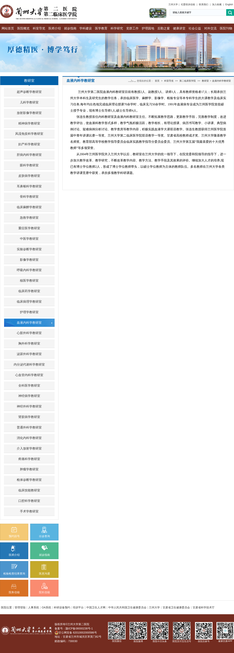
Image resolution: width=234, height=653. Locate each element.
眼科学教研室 (29, 165)
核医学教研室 (29, 280)
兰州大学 (173, 4)
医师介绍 (54, 28)
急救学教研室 (29, 217)
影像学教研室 (29, 259)
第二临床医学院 (187, 80)
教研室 (29, 81)
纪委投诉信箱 (188, 4)
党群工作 (132, 28)
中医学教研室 (29, 238)
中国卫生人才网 (95, 607)
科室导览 (39, 28)
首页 (157, 80)
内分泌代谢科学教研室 (29, 364)
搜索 (230, 12)
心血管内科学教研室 (29, 375)
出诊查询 (44, 532)
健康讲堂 (179, 28)
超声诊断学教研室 (29, 91)
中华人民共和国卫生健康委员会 (127, 607)
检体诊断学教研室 (29, 479)
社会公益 (195, 28)
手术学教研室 (29, 511)
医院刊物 (226, 28)
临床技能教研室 (29, 490)
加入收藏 (217, 4)
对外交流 (210, 28)
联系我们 (203, 4)
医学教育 (101, 28)
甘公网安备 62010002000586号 (76, 632)
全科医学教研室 (29, 385)
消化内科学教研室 (29, 438)
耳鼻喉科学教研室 (29, 186)
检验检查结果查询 (14, 569)
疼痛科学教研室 (29, 459)
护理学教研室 (29, 312)
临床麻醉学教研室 (29, 207)
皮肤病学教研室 (29, 175)
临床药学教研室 (29, 291)
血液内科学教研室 (29, 322)
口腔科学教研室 (29, 500)
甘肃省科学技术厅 (203, 607)
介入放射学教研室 (29, 448)
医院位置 (6, 607)
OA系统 (46, 607)
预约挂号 (14, 532)
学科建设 (85, 28)
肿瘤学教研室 (29, 469)
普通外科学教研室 (29, 427)
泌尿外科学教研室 (29, 354)
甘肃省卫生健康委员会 (176, 607)
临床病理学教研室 (29, 301)
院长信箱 (44, 588)
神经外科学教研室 (29, 406)
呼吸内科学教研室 (29, 270)
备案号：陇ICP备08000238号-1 (74, 628)
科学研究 (117, 28)
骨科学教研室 (29, 196)
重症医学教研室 (29, 228)
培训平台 (78, 607)
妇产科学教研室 (29, 144)
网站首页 (8, 28)
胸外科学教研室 (29, 343)
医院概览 (23, 28)
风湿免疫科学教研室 (29, 133)
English (229, 4)
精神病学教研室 (29, 123)
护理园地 (148, 28)
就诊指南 (70, 28)
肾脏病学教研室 (29, 417)
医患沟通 (44, 569)
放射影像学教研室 (29, 113)
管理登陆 (20, 607)
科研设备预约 (62, 607)
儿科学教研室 (29, 102)
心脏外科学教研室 (29, 333)
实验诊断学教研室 (29, 249)
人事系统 (33, 607)
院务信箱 (14, 589)
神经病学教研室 (29, 395)
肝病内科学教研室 (29, 154)
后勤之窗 (163, 28)
